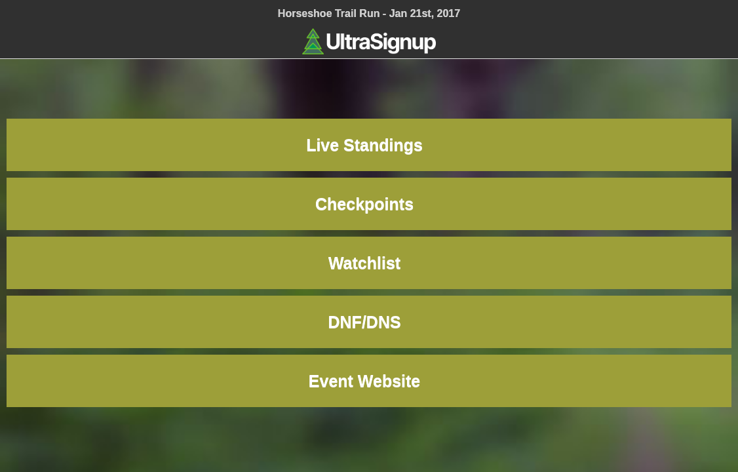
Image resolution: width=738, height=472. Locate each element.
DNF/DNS (369, 322)
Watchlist (369, 263)
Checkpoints (369, 204)
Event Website (369, 381)
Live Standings (369, 145)
